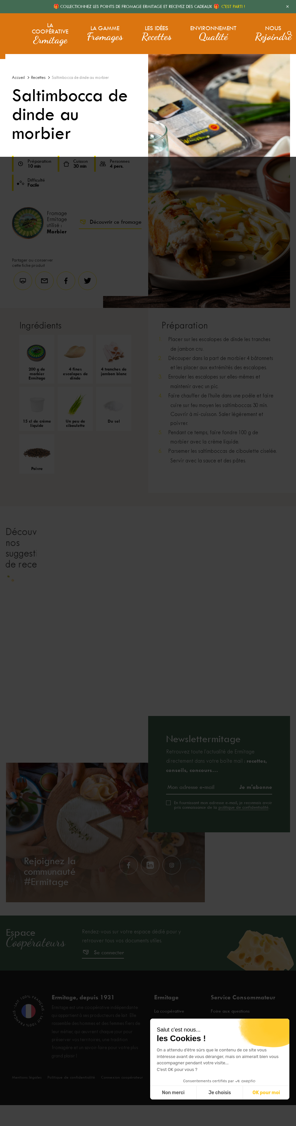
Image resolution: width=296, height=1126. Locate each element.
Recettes (38, 78)
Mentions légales (27, 1098)
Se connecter (109, 974)
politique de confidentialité (243, 828)
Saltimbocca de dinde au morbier (80, 78)
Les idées (154, 29)
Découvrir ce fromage (110, 222)
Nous (257, 29)
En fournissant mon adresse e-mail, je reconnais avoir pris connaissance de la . (223, 826)
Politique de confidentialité (73, 1098)
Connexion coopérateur (126, 1098)
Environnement (204, 29)
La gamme (103, 29)
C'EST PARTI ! (233, 6)
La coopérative (49, 29)
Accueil (18, 78)
